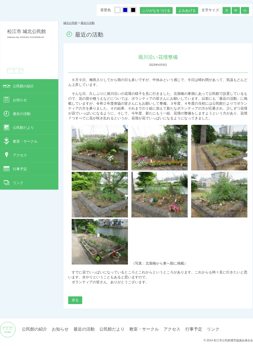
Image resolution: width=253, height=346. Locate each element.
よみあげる (187, 10)
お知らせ (20, 100)
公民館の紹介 (23, 86)
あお (128, 10)
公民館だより (23, 127)
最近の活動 (21, 114)
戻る (75, 300)
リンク (18, 183)
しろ (120, 10)
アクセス (20, 155)
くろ (136, 10)
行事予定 (20, 169)
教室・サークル (25, 141)
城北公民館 (70, 23)
